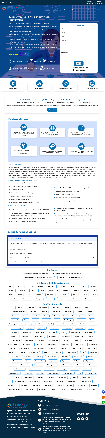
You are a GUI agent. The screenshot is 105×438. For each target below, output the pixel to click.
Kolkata (35, 320)
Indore (57, 320)
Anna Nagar (54, 328)
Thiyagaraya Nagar (14, 389)
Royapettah (53, 360)
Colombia (11, 290)
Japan (11, 294)
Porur (28, 360)
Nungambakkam (71, 352)
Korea (32, 290)
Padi (83, 352)
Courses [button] (54, 9)
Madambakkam (65, 344)
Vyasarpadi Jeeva (76, 389)
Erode (76, 307)
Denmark (88, 298)
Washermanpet (91, 389)
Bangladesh (51, 286)
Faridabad (33, 311)
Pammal (38, 356)
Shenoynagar (38, 365)
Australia (20, 286)
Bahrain (40, 286)
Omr (80, 373)
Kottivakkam (79, 336)
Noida (65, 315)
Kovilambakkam (13, 344)
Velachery (40, 373)
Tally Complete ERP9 (75, 277)
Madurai (86, 307)
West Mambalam (68, 373)
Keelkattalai (16, 340)
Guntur (80, 311)
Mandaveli (48, 385)
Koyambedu (26, 344)
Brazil (72, 286)
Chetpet (51, 377)
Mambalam (36, 385)
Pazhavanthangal (52, 356)
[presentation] (73, 57)
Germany (76, 290)
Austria (30, 286)
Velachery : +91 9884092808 (50, 409)
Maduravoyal (79, 344)
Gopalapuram (89, 332)
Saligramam (88, 360)
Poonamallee (17, 360)
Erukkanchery (86, 377)
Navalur (46, 352)
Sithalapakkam (51, 365)
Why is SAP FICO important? (18, 249)
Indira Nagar (72, 381)
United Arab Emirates (73, 298)
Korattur (76, 340)
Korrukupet (24, 385)
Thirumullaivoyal (35, 369)
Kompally (12, 324)
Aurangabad (56, 311)
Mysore (56, 315)
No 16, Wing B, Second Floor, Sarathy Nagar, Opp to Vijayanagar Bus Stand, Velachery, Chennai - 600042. (56, 429)
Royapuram (65, 360)
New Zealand (63, 294)
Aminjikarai (41, 328)
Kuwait (20, 294)
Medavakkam (25, 348)
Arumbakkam (67, 328)
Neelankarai (57, 352)
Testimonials (82, 9)
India (10, 286)
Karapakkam (66, 336)
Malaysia (38, 294)
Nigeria (75, 294)
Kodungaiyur (11, 385)
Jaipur (22, 324)
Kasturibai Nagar (86, 381)
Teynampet (80, 365)
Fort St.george (34, 381)
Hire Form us (73, 9)
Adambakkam (62, 324)
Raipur (26, 320)
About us (93, 9)
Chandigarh (68, 311)
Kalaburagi (46, 320)
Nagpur (32, 324)
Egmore (63, 332)
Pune (73, 315)
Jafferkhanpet (53, 336)
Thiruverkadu (49, 369)
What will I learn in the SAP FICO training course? (24, 257)
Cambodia (93, 286)
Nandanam (22, 352)
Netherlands (50, 294)
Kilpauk (41, 340)
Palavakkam (93, 352)
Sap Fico (61, 277)
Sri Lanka (50, 298)
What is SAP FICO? (15, 239)
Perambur (65, 356)
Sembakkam (24, 365)
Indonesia (22, 290)
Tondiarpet (42, 389)
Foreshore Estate (19, 381)
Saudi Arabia (27, 298)
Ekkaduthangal (75, 332)
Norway (85, 294)
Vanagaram (28, 373)
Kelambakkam (29, 340)
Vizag (91, 315)
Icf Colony (60, 381)
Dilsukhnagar (68, 320)
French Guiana (53, 290)
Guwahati (90, 311)
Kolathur (66, 340)
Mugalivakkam (91, 348)
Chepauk (14, 332)
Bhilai (91, 320)
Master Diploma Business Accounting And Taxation (38, 277)
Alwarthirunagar (17, 328)
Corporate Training (63, 9)
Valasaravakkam (14, 373)
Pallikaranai (27, 356)
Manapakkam (93, 344)
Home (48, 9)
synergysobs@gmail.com (49, 413)
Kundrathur (39, 344)
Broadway (41, 377)
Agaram (17, 377)
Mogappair (52, 348)
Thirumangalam (19, 369)
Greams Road (48, 381)
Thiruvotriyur (62, 369)
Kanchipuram (43, 307)
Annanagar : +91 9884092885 (50, 405)
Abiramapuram (91, 373)
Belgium (63, 286)
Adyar (73, 324)
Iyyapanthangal (38, 336)
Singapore (39, 298)
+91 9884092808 (99, 4)
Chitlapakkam (26, 332)
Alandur (82, 324)
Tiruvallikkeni (29, 389)
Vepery (53, 389)
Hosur (24, 315)
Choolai (74, 377)
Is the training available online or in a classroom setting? (27, 262)
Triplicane (63, 389)
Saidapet (76, 360)
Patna (41, 324)
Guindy (13, 336)
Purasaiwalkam (39, 360)
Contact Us (100, 9)
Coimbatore (81, 320)
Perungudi (91, 356)
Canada (82, 286)
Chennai (19, 307)
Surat (82, 315)
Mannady (59, 385)
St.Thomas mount (66, 365)
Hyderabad (35, 315)
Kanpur (46, 315)
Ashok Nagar (80, 328)
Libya (29, 294)
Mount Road (64, 348)
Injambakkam (25, 336)
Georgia (65, 290)
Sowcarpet (94, 385)
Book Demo (52, 109)
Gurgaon (14, 315)
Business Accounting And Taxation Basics (36, 273)
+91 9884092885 (89, 4)
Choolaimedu (40, 332)
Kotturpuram (88, 340)
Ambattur (30, 328)
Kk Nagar (91, 336)
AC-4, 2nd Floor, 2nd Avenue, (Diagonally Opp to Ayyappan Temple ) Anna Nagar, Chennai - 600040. (56, 420)
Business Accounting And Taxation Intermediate (67, 273)
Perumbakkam (78, 356)
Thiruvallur (75, 369)
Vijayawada (15, 320)
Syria (60, 298)
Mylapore (11, 352)
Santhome (13, 365)
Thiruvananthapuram (19, 311)
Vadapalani (87, 369)
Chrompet (52, 332)
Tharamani (92, 365)
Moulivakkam (77, 348)
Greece (86, 290)
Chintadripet (62, 377)
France (42, 290)
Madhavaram (52, 344)
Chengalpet (30, 307)
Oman (94, 294)
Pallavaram (14, 356)
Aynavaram (28, 377)
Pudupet (69, 385)
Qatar (16, 298)
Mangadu (12, 348)
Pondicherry (56, 307)
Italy (95, 290)
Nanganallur (34, 352)
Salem (67, 307)
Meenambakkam (39, 348)
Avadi (91, 328)
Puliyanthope (81, 385)
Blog (89, 9)
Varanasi (44, 311)
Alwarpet (93, 324)
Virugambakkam (53, 373)
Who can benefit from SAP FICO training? (22, 253)
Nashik (50, 324)
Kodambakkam (53, 340)
